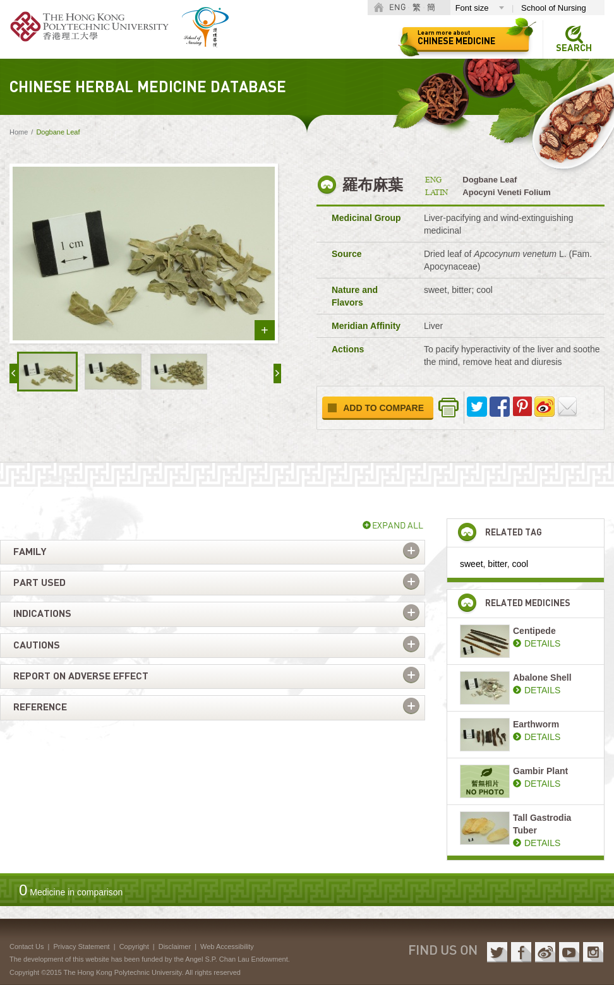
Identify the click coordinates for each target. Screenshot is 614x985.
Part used (39, 583)
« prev (13, 373)
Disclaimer (175, 946)
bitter (497, 564)
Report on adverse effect (80, 676)
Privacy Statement (81, 946)
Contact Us (26, 946)
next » (277, 373)
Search (574, 48)
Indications (42, 614)
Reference (40, 707)
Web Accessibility (227, 946)
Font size (472, 8)
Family (29, 552)
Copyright (134, 946)
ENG (397, 8)
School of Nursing (553, 8)
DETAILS (542, 643)
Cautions (36, 645)
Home (18, 132)
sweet (471, 564)
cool (520, 564)
